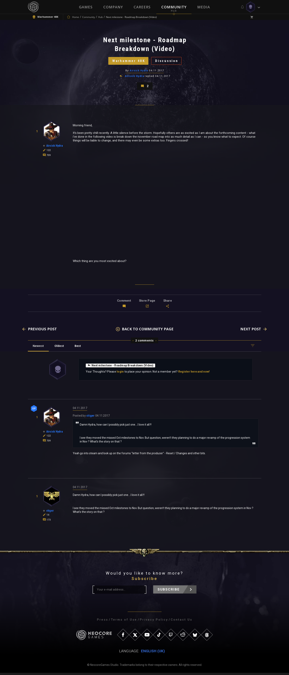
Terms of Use (124, 622)
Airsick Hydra (139, 71)
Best (79, 348)
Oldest (60, 348)
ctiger (90, 417)
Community (173, 7)
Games (86, 7)
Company (113, 7)
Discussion (167, 61)
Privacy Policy (154, 622)
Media (203, 7)
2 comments (144, 342)
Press (102, 622)
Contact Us (181, 622)
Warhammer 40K (128, 61)
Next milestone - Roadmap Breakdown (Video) (121, 367)
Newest (38, 348)
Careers (142, 7)
